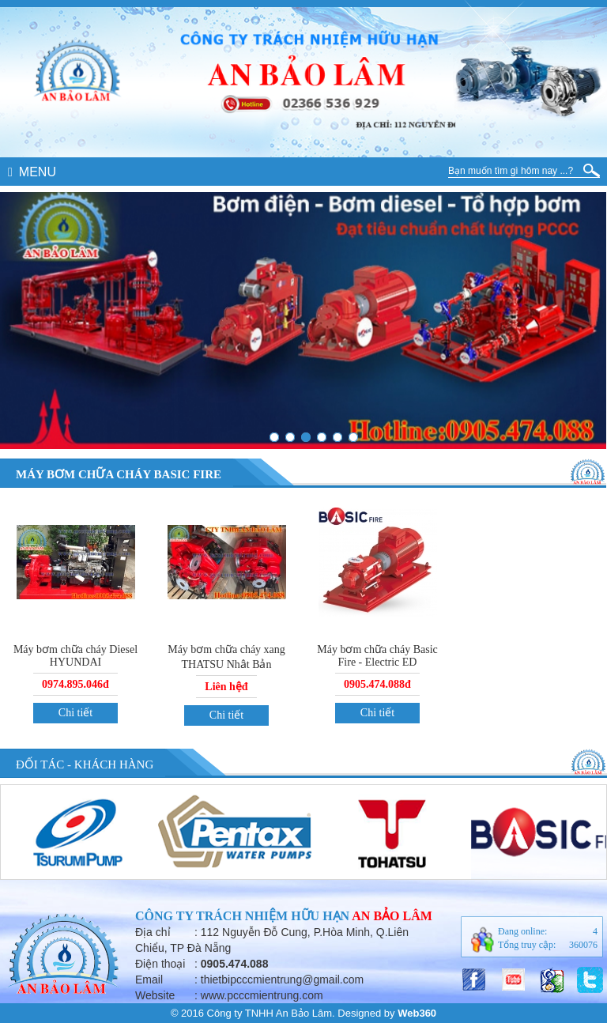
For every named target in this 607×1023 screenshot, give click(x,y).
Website (155, 995)
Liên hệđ (226, 687)
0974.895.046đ (75, 684)
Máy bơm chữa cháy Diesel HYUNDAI (75, 656)
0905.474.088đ (377, 684)
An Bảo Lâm (392, 916)
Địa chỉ (153, 932)
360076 (583, 944)
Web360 (417, 1013)
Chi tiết (75, 713)
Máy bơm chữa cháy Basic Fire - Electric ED (377, 656)
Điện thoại (160, 963)
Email (149, 979)
